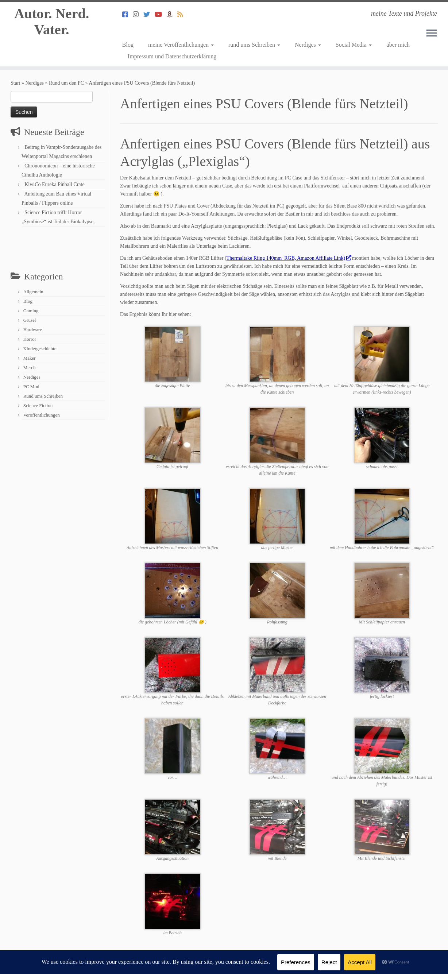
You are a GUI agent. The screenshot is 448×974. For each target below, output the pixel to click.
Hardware (32, 329)
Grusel (29, 320)
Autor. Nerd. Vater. (51, 23)
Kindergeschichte (40, 348)
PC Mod (31, 386)
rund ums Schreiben (254, 45)
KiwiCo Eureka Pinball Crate (54, 184)
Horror (29, 339)
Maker (29, 358)
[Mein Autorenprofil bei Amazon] (172, 14)
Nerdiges (308, 45)
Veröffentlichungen (41, 415)
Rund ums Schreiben (43, 396)
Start (15, 83)
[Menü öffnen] (431, 33)
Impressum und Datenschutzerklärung (172, 56)
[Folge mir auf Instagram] (138, 14)
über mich (398, 45)
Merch (29, 367)
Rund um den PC (66, 83)
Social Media (354, 45)
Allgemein (33, 291)
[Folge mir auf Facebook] (127, 14)
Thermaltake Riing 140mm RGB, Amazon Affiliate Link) (289, 258)
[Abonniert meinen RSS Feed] (182, 14)
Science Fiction (38, 405)
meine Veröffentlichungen (181, 45)
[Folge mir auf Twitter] (149, 14)
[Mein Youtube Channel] (161, 14)
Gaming (31, 310)
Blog (128, 45)
